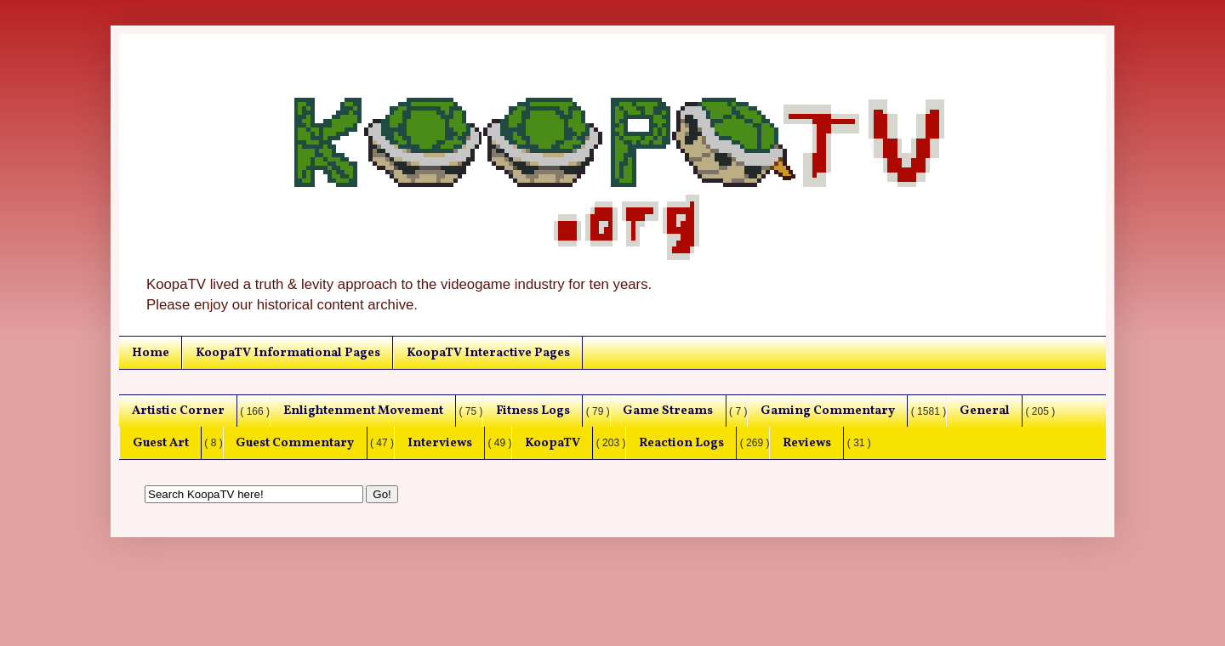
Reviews (807, 442)
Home (150, 352)
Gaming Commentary (828, 410)
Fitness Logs (533, 410)
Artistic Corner (178, 410)
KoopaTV (552, 442)
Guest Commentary (295, 442)
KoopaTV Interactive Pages (488, 352)
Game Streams (668, 410)
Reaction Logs (681, 442)
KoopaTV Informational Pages (288, 352)
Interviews (439, 442)
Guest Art (161, 442)
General (985, 410)
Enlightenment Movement (363, 410)
